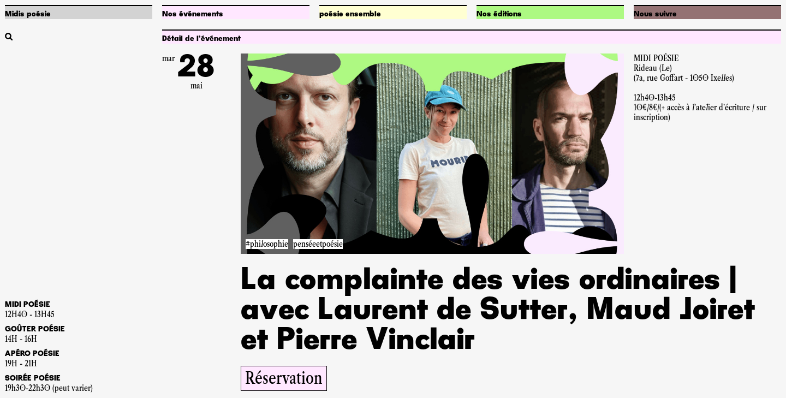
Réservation (284, 378)
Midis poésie (28, 14)
